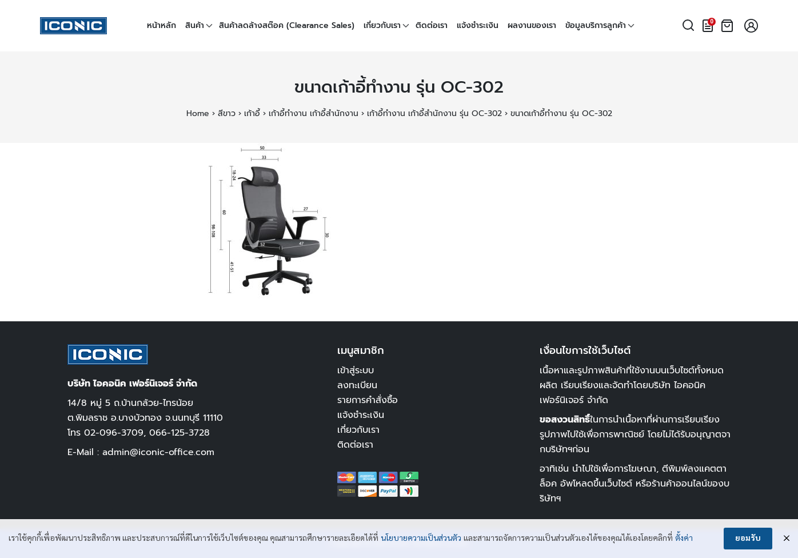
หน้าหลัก (161, 25)
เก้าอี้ (252, 113)
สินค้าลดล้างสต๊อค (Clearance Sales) (286, 25)
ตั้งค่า (684, 539)
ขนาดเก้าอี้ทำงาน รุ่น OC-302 (399, 87)
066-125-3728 (179, 432)
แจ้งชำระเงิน (477, 25)
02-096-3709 (113, 432)
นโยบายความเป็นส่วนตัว (421, 539)
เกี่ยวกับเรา (382, 25)
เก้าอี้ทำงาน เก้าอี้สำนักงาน (313, 113)
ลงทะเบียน (357, 385)
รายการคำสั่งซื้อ (367, 399)
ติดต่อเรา (432, 25)
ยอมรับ (748, 539)
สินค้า (194, 25)
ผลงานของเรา (532, 25)
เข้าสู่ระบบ (355, 370)
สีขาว (227, 113)
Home (197, 113)
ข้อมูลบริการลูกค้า (595, 25)
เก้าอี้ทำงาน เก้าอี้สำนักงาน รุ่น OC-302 (434, 113)
